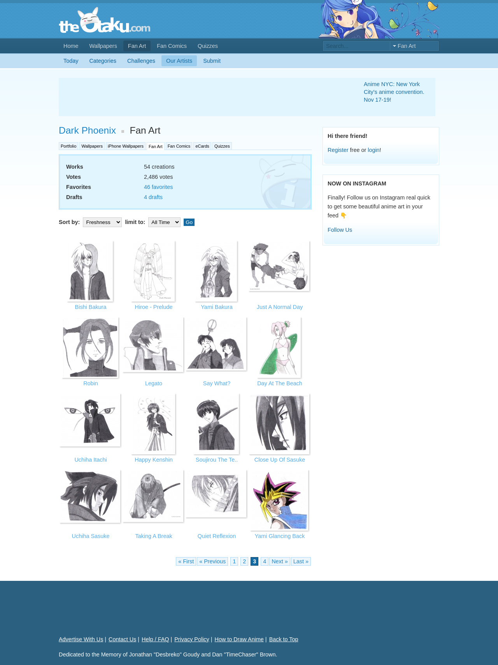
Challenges (141, 61)
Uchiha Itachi (90, 460)
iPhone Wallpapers (126, 146)
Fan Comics (172, 46)
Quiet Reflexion (217, 536)
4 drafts (153, 197)
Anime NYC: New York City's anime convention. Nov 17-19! (394, 92)
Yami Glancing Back (280, 536)
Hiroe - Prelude (154, 307)
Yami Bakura (216, 307)
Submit (212, 61)
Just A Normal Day (280, 307)
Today (70, 61)
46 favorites (158, 187)
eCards (202, 146)
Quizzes (208, 46)
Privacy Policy (191, 639)
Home (70, 46)
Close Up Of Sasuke (279, 460)
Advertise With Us (81, 639)
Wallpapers (103, 46)
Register (338, 150)
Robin (90, 383)
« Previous (212, 561)
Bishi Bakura (91, 307)
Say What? (216, 383)
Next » (280, 561)
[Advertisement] (202, 97)
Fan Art (137, 46)
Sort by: (91, 222)
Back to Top (283, 639)
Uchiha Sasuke (91, 536)
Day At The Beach (279, 383)
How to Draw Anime (239, 639)
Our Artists (179, 61)
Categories (102, 61)
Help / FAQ (155, 639)
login (373, 150)
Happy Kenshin (154, 460)
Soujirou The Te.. (217, 460)
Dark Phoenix (87, 130)
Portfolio (68, 146)
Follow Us (340, 230)
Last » (301, 561)
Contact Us (122, 639)
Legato (153, 383)
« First (186, 561)
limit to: (153, 222)
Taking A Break (153, 536)
